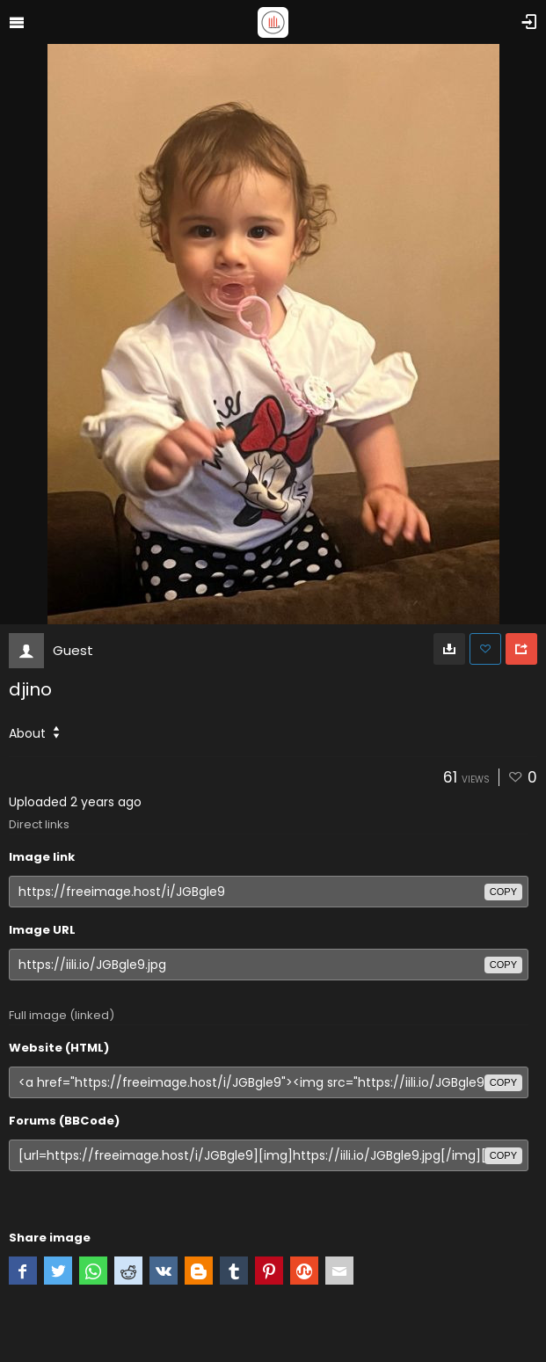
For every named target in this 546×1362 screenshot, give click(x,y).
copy (503, 891)
